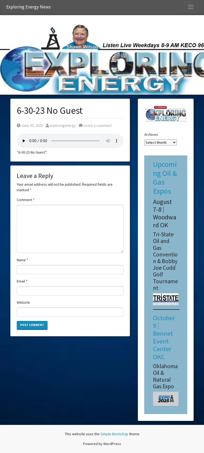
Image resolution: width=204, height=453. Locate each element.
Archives (151, 134)
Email (22, 281)
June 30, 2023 (30, 125)
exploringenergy (61, 125)
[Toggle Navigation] (191, 7)
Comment (26, 199)
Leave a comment (95, 125)
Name (22, 260)
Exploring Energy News (28, 7)
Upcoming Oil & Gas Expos (165, 177)
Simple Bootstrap (114, 434)
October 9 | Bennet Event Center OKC (164, 337)
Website (23, 302)
